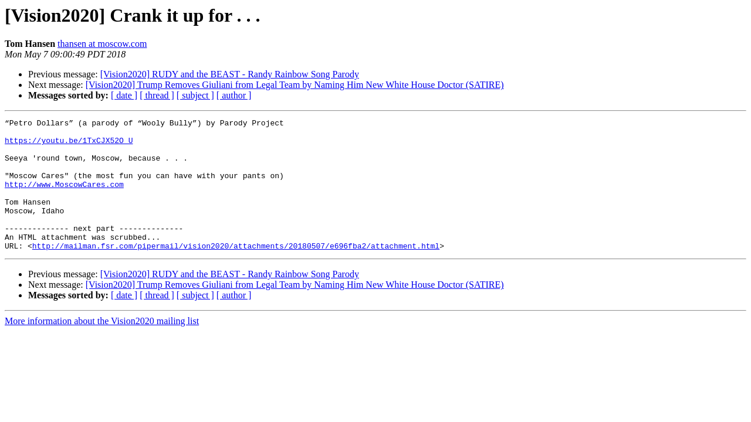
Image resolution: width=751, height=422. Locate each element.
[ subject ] (195, 95)
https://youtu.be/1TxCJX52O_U (69, 145)
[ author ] (234, 95)
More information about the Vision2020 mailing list (102, 347)
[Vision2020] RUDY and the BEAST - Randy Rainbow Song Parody (229, 74)
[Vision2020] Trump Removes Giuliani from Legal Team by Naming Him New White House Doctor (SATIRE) (295, 85)
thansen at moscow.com (102, 44)
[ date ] (124, 95)
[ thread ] (157, 95)
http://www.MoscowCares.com (64, 198)
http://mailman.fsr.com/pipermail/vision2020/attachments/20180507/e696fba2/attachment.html (235, 272)
